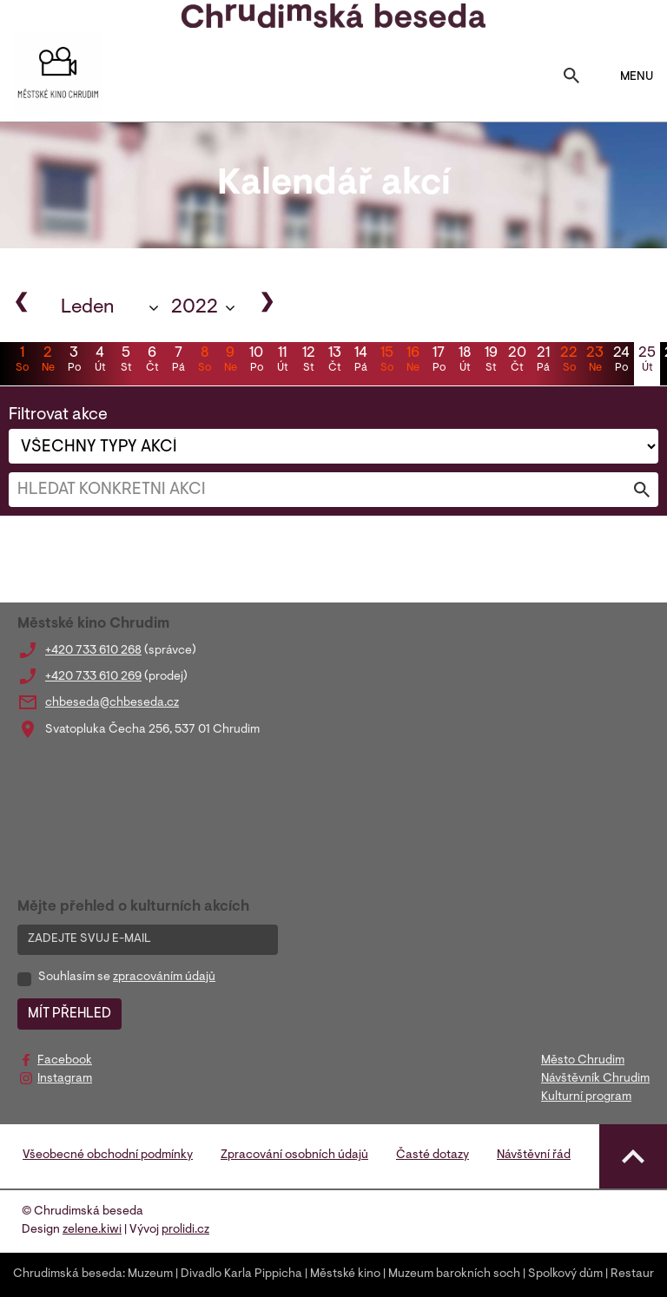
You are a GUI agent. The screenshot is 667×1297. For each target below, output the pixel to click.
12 (308, 361)
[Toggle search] (571, 77)
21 (543, 361)
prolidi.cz (185, 1230)
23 (595, 361)
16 (413, 361)
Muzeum (150, 1274)
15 (386, 361)
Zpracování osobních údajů (294, 1155)
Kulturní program (586, 1097)
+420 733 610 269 (93, 677)
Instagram (64, 1079)
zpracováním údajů (164, 977)
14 (360, 361)
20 (517, 361)
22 (569, 361)
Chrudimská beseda (67, 1274)
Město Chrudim (582, 1061)
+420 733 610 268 (93, 651)
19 (491, 361)
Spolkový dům (565, 1274)
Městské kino (345, 1274)
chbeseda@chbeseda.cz (112, 703)
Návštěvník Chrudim (595, 1079)
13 (334, 361)
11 (282, 361)
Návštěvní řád (534, 1155)
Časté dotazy (432, 1155)
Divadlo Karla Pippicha (241, 1274)
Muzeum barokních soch (454, 1274)
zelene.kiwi (92, 1230)
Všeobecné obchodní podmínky (108, 1155)
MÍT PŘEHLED (69, 1014)
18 (465, 361)
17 (439, 361)
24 (621, 361)
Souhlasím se (126, 977)
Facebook (64, 1061)
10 (256, 361)
